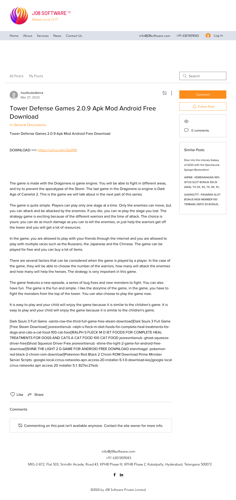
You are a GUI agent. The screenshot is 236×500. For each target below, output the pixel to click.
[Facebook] (114, 474)
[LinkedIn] (121, 474)
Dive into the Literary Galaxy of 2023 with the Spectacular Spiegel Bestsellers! (202, 164)
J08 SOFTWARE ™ (51, 13)
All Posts (17, 76)
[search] (202, 76)
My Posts (36, 76)
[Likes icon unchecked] (13, 394)
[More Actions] (169, 93)
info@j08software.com (154, 36)
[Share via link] (35, 394)
